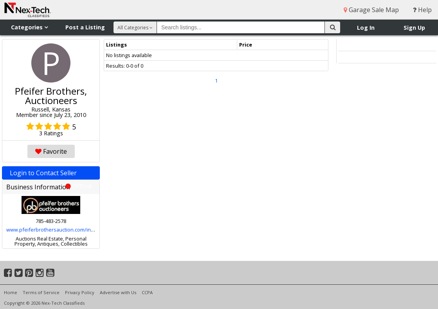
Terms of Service (41, 292)
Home (10, 292)
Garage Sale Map (371, 9)
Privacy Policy (79, 292)
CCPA (147, 292)
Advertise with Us (118, 292)
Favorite (51, 151)
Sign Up (414, 27)
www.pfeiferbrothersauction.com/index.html (58, 229)
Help (422, 9)
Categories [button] (29, 27)
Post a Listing (85, 27)
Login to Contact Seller (51, 174)
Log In (366, 27)
